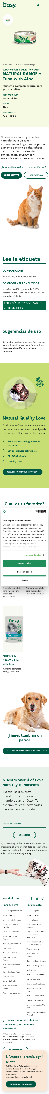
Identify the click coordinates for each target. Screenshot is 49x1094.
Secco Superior (33, 915)
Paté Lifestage (9, 948)
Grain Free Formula (11, 932)
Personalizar (24, 572)
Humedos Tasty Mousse (36, 961)
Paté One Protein (10, 953)
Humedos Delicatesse (36, 975)
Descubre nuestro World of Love (22, 472)
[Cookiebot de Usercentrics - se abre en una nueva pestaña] (35, 511)
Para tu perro (10, 904)
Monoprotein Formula (12, 920)
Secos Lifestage (9, 915)
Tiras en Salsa (8, 976)
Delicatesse (31, 970)
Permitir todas (24, 563)
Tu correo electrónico (12, 824)
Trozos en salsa (33, 949)
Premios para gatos (35, 1000)
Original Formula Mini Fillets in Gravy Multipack (36, 934)
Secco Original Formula (12, 911)
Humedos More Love (35, 996)
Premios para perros (11, 993)
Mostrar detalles (33, 555)
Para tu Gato (34, 904)
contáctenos (15, 1050)
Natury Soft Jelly (9, 981)
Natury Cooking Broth (36, 984)
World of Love (11, 898)
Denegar (24, 580)
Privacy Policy (24, 853)
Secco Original (33, 911)
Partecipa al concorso (21, 1084)
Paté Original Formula (12, 943)
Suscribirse (24, 835)
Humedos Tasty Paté (11, 972)
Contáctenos (36, 175)
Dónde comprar (11, 175)
